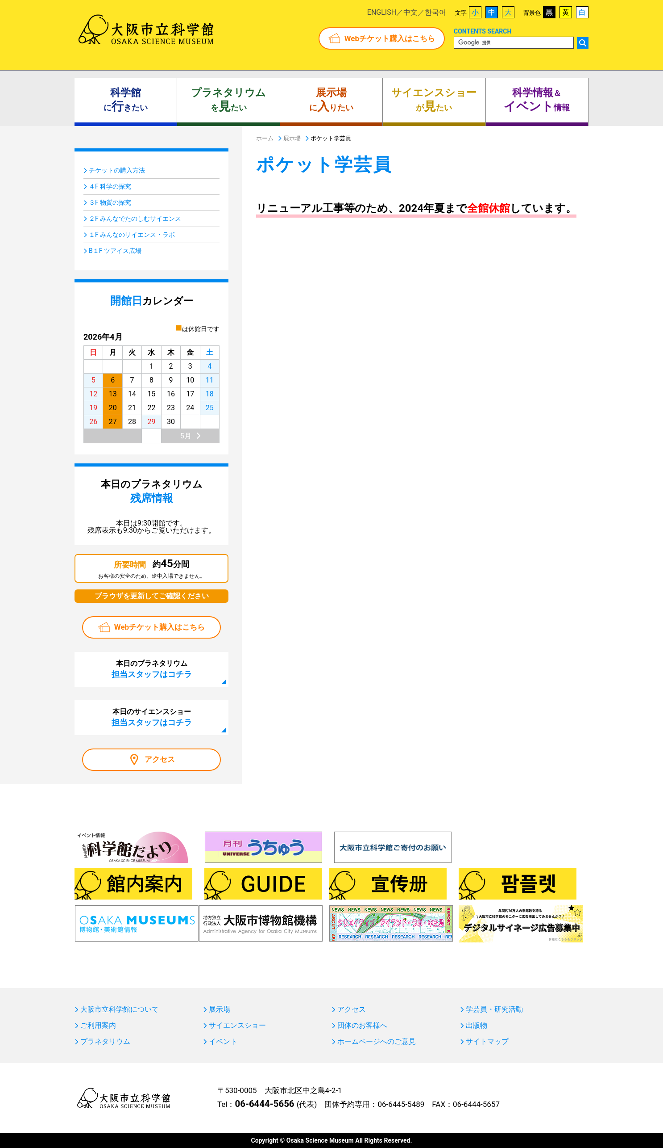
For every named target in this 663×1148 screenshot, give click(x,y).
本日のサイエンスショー (152, 717)
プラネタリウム (105, 1041)
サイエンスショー (237, 1025)
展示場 (219, 1009)
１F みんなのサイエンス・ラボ (132, 234)
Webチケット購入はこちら (389, 38)
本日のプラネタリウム (152, 669)
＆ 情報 (537, 100)
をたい (228, 100)
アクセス (160, 759)
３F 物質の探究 (110, 202)
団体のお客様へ (362, 1025)
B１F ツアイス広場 (115, 250)
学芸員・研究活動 (494, 1009)
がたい (434, 100)
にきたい (126, 100)
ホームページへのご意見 (376, 1041)
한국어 (435, 12)
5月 (185, 436)
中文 (410, 12)
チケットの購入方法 (117, 170)
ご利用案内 (98, 1025)
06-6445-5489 (400, 1104)
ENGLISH (381, 12)
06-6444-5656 (264, 1103)
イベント (223, 1041)
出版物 (476, 1025)
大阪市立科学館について (119, 1009)
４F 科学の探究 (110, 186)
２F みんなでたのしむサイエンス (135, 218)
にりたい (331, 100)
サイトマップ (487, 1041)
